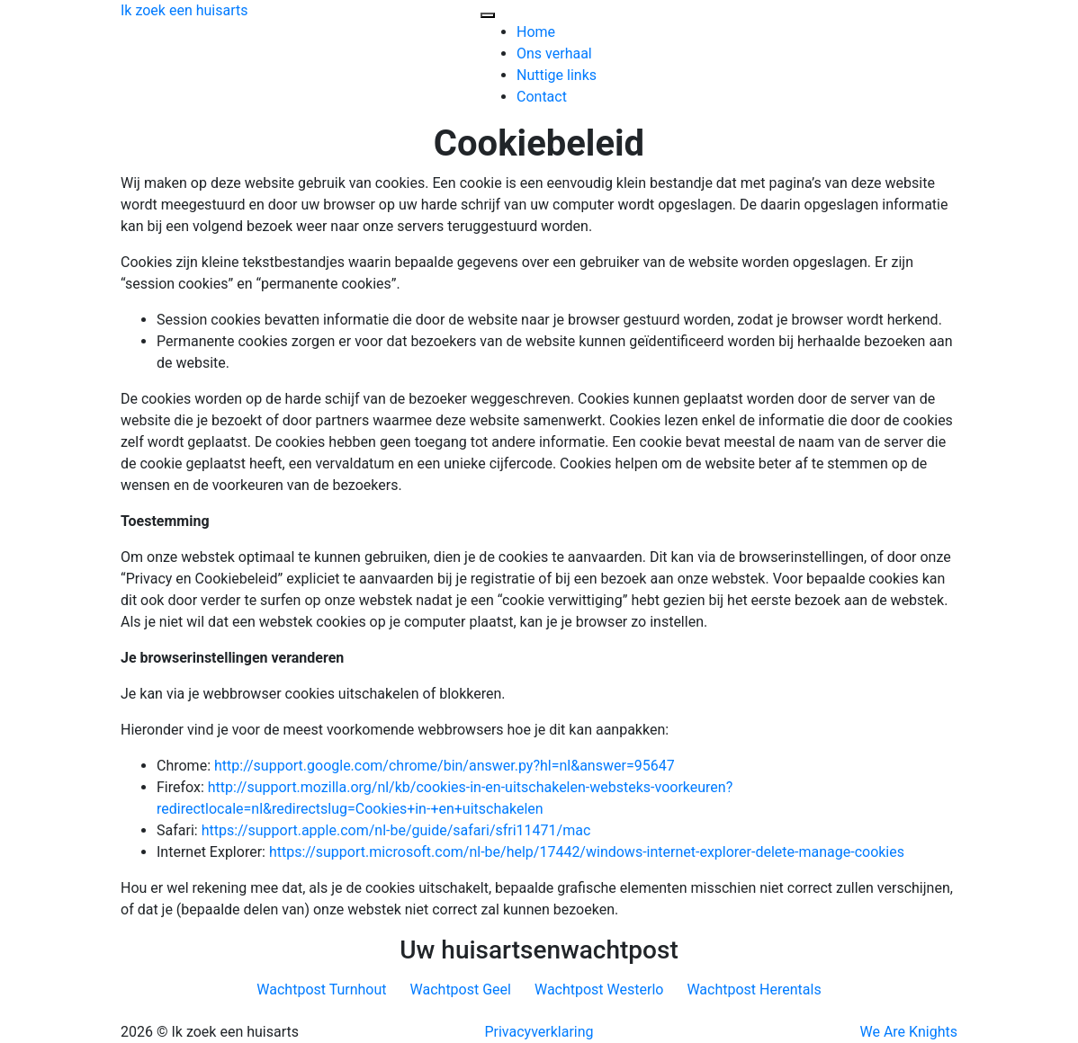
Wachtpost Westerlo (599, 989)
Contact (542, 96)
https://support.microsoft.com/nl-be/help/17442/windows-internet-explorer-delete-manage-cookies (586, 851)
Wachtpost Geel (460, 989)
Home (536, 31)
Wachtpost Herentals (754, 989)
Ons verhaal (554, 53)
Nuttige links (557, 75)
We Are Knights (908, 1031)
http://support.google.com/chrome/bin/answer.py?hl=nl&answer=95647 (444, 765)
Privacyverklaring (538, 1031)
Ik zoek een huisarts (184, 10)
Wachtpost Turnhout (321, 989)
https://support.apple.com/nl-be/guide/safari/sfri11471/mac (396, 830)
